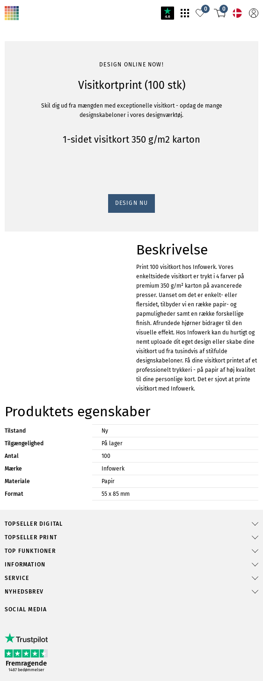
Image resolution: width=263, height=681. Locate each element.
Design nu (131, 203)
